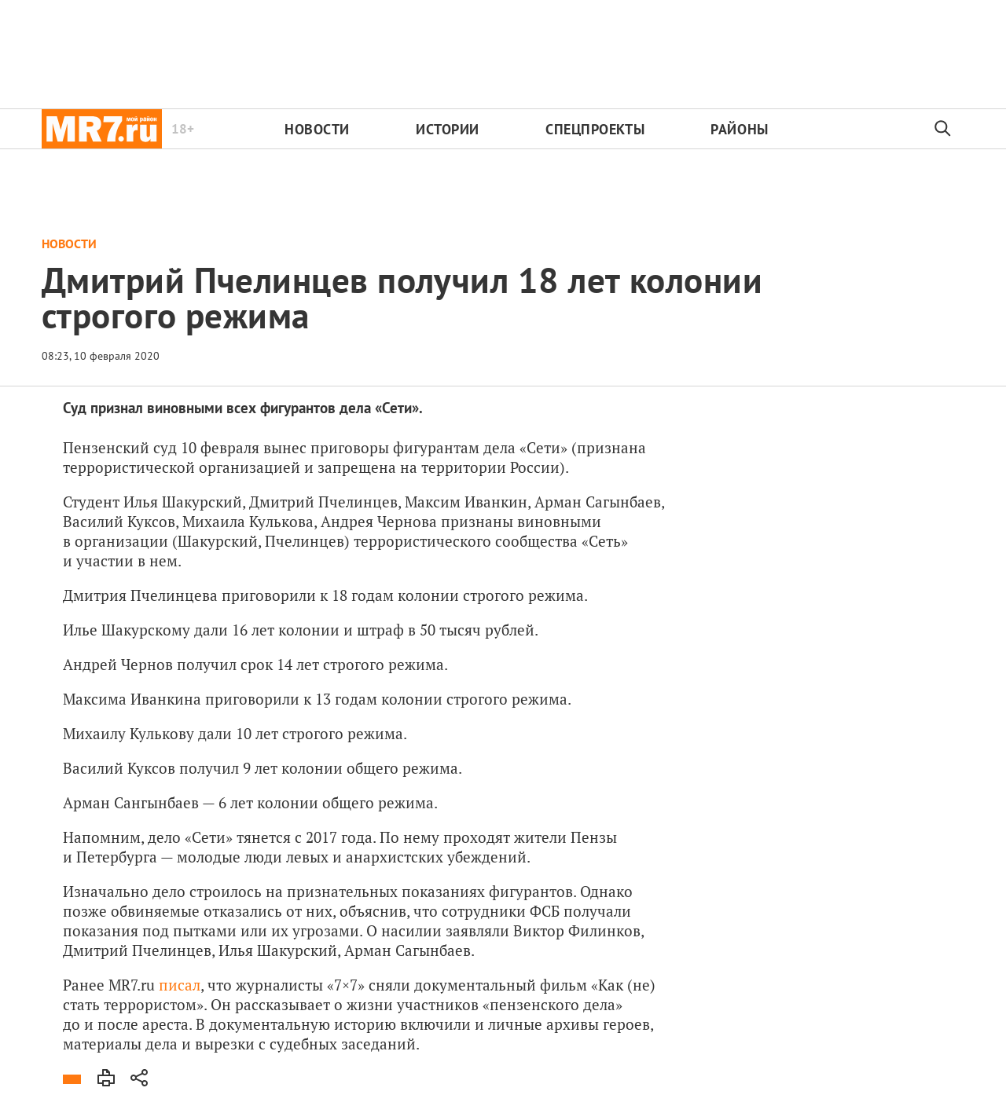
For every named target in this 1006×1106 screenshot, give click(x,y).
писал (179, 984)
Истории (447, 129)
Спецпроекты (594, 129)
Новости (317, 129)
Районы (739, 129)
